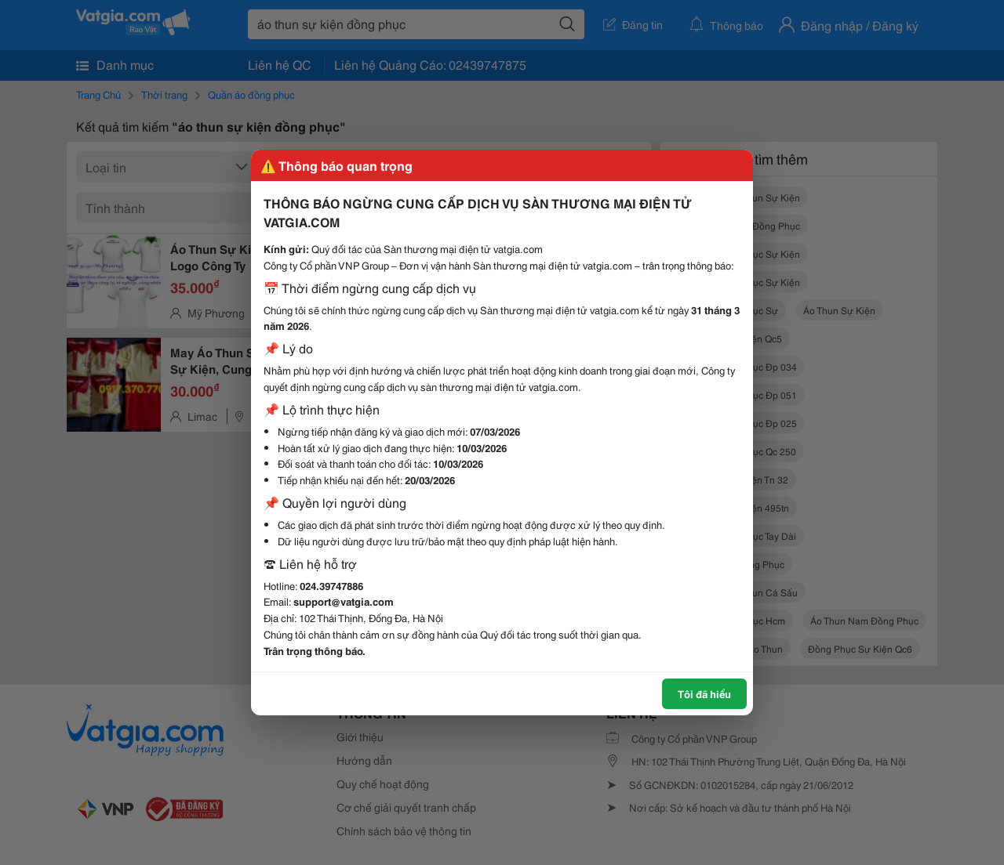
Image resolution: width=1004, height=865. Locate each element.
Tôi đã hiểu (704, 693)
